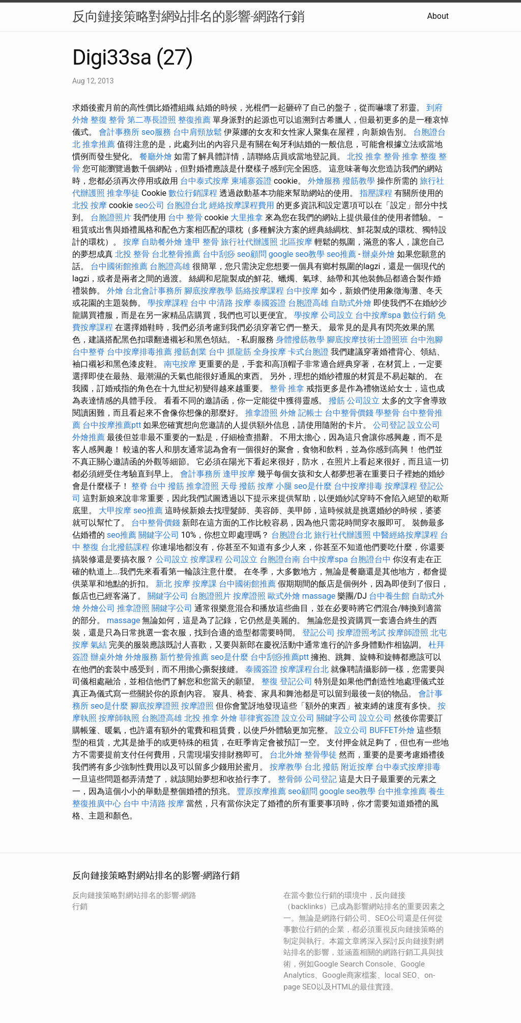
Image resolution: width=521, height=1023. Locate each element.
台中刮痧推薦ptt (279, 657)
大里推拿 (246, 217)
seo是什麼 (313, 486)
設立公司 (424, 425)
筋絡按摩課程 (259, 291)
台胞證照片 (111, 217)
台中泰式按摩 (204, 181)
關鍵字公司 (158, 535)
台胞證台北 (186, 205)
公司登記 (389, 425)
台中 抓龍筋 (230, 352)
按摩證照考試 (361, 632)
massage (318, 596)
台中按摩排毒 (358, 486)
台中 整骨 (185, 217)
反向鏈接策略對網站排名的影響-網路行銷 (188, 16)
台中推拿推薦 (402, 791)
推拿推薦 (98, 144)
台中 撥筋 (167, 486)
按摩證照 (249, 596)
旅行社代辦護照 (249, 242)
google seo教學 (297, 254)
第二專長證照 (151, 120)
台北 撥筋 (321, 767)
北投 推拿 (364, 156)
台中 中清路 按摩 (220, 303)
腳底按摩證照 (154, 706)
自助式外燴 (351, 303)
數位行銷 (419, 315)
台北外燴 (286, 754)
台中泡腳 (426, 339)
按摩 (131, 242)
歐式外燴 (284, 596)
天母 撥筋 (238, 486)
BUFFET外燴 (392, 730)
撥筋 (337, 400)
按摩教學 (286, 767)
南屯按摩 (180, 364)
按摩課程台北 (304, 669)
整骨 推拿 (401, 156)
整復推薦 (194, 120)
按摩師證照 (408, 632)
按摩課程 (401, 486)
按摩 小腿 (274, 486)
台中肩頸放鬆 (197, 132)
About (438, 16)
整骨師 (290, 779)
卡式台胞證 (308, 352)
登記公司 (318, 632)
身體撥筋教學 (300, 339)
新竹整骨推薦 (184, 657)
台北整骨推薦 (176, 254)
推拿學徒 (123, 193)
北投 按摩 (89, 205)
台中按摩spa (378, 315)
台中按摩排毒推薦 (139, 352)
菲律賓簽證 (259, 718)
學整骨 (387, 413)
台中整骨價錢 (349, 413)
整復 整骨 (108, 120)
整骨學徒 (320, 754)
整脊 (139, 486)
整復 (270, 681)
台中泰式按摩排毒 (408, 767)
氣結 (99, 645)
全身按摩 (269, 352)
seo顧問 (252, 254)
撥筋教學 (358, 181)
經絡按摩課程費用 (241, 205)
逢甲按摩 (239, 474)
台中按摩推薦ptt (111, 425)
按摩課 (204, 584)
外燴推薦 (88, 437)
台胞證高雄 (170, 266)
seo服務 (156, 132)
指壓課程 (376, 193)
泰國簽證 (269, 303)
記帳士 (310, 413)
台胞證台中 (370, 559)
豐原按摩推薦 (261, 791)
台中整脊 (88, 352)
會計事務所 (119, 132)
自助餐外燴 (161, 242)
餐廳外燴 (155, 156)
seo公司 (149, 205)
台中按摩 (302, 291)
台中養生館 (389, 596)
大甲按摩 (115, 510)
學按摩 (306, 315)
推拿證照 (261, 413)
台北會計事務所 (153, 291)
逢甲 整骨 (201, 242)
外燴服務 (324, 181)
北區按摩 (296, 242)
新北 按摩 (173, 584)
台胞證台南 (279, 559)
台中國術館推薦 (119, 266)
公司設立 (337, 315)
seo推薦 (341, 254)
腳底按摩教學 (208, 291)
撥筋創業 (190, 352)
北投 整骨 (132, 254)
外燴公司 (98, 608)
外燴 (115, 291)
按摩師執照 (119, 718)
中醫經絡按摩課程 (405, 535)
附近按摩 (357, 767)
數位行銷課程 (192, 193)
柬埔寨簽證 (251, 181)
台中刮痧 (218, 254)
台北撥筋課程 (125, 547)
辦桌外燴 (378, 254)
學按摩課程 (168, 303)
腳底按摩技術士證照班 (367, 339)
